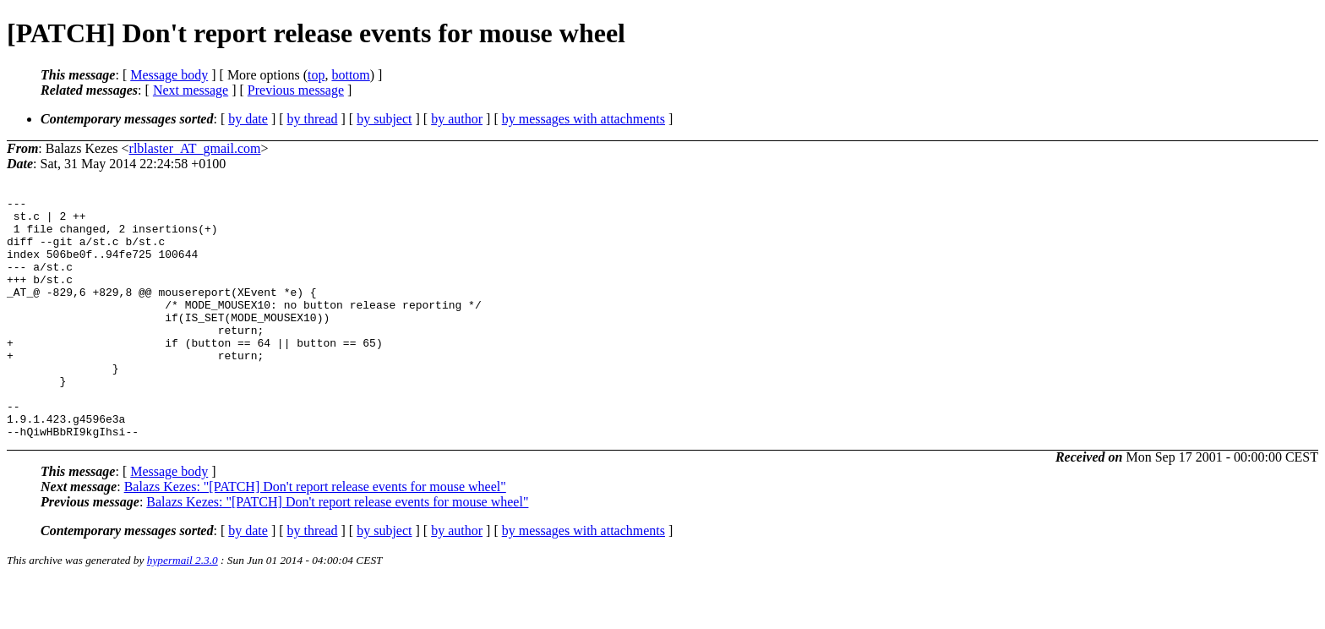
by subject (384, 119)
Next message (190, 90)
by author (457, 119)
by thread (312, 119)
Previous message (296, 90)
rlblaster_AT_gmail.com (195, 148)
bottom (350, 75)
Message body (169, 75)
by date (248, 119)
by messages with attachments (583, 119)
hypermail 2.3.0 (182, 608)
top (316, 75)
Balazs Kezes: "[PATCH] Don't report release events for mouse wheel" (315, 535)
